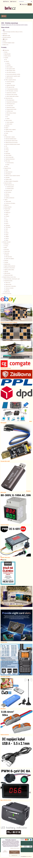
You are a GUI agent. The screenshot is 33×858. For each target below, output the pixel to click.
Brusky (8, 164)
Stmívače (7, 61)
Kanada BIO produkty (8, 280)
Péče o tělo (8, 160)
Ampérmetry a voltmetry (11, 92)
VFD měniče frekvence (11, 72)
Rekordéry (7, 195)
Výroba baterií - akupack (10, 136)
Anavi (7, 231)
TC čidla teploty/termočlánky (12, 89)
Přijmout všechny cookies (14, 852)
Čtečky (7, 133)
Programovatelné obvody (11, 109)
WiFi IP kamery (8, 192)
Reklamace (5, 33)
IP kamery (7, 194)
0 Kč (30, 4)
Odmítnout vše (14, 855)
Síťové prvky (6, 253)
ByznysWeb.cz (29, 856)
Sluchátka (6, 262)
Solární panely (9, 124)
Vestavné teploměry (10, 81)
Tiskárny (5, 199)
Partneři (4, 41)
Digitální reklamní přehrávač (9, 266)
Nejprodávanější (7, 54)
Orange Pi (7, 210)
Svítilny (7, 148)
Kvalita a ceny (5, 44)
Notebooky (6, 243)
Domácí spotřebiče (7, 207)
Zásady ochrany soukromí (15, 848)
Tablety (7, 151)
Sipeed (7, 234)
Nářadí (7, 170)
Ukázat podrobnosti (5, 851)
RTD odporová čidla (10, 87)
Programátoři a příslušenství (12, 101)
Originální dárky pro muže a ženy (9, 277)
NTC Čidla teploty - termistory (12, 90)
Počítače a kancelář (6, 242)
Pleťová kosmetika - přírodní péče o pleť (12, 278)
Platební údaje (6, 35)
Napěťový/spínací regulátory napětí (13, 76)
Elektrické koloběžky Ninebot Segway (13, 144)
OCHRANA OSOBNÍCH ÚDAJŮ (8, 42)
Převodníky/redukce (10, 100)
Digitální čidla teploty (11, 85)
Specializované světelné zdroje (11, 140)
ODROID (7, 236)
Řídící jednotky (9, 77)
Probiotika (7, 290)
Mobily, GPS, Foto (7, 168)
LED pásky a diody (9, 131)
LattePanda (8, 225)
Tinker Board (8, 227)
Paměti (5, 247)
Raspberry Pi (8, 212)
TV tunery (6, 245)
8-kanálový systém (10, 188)
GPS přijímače (8, 173)
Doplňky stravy (7, 291)
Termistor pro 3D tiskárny (10, 203)
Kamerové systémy (7, 183)
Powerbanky (8, 153)
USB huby (6, 271)
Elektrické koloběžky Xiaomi (11, 138)
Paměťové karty (7, 264)
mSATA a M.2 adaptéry (10, 258)
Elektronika (6, 50)
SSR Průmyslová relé (11, 103)
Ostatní (8, 118)
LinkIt (7, 229)
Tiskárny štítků (8, 201)
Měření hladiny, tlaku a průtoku (12, 96)
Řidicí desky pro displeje (11, 113)
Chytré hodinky (8, 155)
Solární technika (9, 120)
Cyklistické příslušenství (10, 159)
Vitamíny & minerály (9, 288)
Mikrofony (6, 260)
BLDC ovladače (9, 66)
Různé (7, 166)
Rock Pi (7, 223)
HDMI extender (7, 273)
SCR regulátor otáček (11, 68)
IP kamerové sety (9, 190)
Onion (7, 219)
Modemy (7, 254)
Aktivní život (8, 282)
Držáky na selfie (8, 179)
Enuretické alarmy (10, 162)
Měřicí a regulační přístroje (11, 79)
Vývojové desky (7, 208)
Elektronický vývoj (9, 98)
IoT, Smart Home (10, 105)
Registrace (13, 1)
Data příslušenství (9, 172)
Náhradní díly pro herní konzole (12, 142)
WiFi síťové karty (9, 256)
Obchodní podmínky (7, 37)
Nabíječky (7, 125)
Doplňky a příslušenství (10, 197)
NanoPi (7, 214)
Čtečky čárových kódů (8, 275)
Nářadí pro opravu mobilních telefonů (13, 175)
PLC (6, 59)
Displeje (8, 114)
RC (7, 116)
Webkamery (6, 205)
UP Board (7, 216)
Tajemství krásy (8, 284)
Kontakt (5, 39)
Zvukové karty (7, 251)
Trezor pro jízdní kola (7, 293)
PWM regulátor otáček (11, 70)
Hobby (5, 135)
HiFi (6, 146)
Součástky (6, 57)
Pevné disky (6, 249)
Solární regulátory (10, 122)
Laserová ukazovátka (9, 157)
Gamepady (7, 177)
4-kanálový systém (10, 186)
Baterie (7, 127)
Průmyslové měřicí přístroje (12, 94)
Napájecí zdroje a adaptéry (11, 129)
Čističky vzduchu (7, 55)
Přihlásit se (6, 1)
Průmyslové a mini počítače (9, 267)
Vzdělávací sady (10, 111)
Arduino (7, 232)
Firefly (7, 221)
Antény (8, 63)
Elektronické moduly (11, 107)
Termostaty (9, 83)
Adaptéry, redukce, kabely (9, 269)
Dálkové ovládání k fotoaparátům (12, 181)
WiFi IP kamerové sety (10, 184)
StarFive (7, 238)
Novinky (5, 52)
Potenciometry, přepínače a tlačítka (13, 74)
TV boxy (7, 149)
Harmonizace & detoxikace (11, 286)
